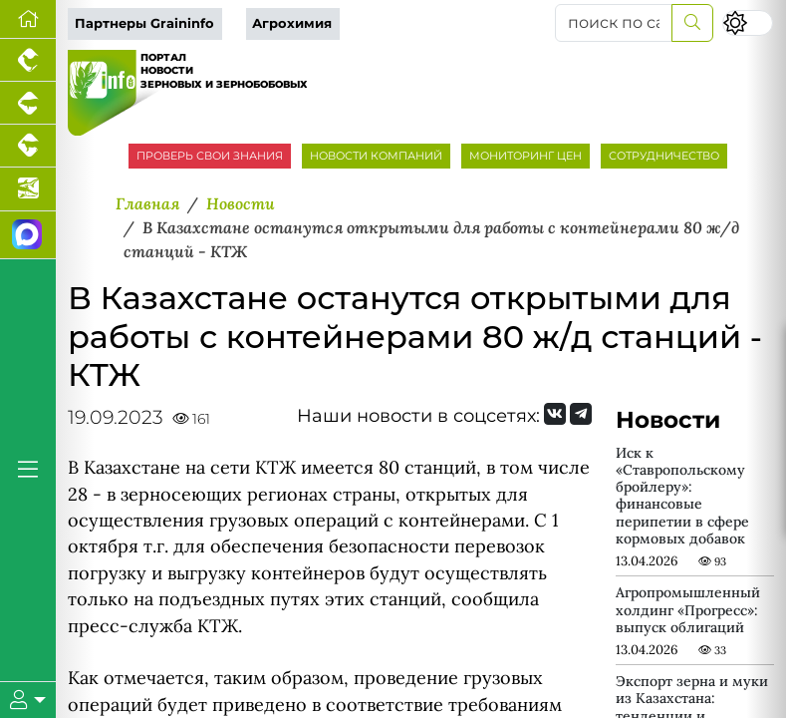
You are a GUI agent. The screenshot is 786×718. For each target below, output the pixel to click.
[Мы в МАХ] (28, 235)
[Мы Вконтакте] (555, 414)
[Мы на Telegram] (581, 414)
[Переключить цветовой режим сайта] (747, 23)
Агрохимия (292, 23)
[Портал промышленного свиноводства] (28, 103)
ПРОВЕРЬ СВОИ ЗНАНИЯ (209, 156)
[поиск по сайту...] (613, 23)
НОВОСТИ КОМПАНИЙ (376, 156)
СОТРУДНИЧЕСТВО (664, 156)
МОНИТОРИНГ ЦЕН (525, 156)
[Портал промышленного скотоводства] (28, 146)
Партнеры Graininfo (144, 23)
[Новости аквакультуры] (28, 189)
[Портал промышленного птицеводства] (28, 60)
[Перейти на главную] (28, 19)
